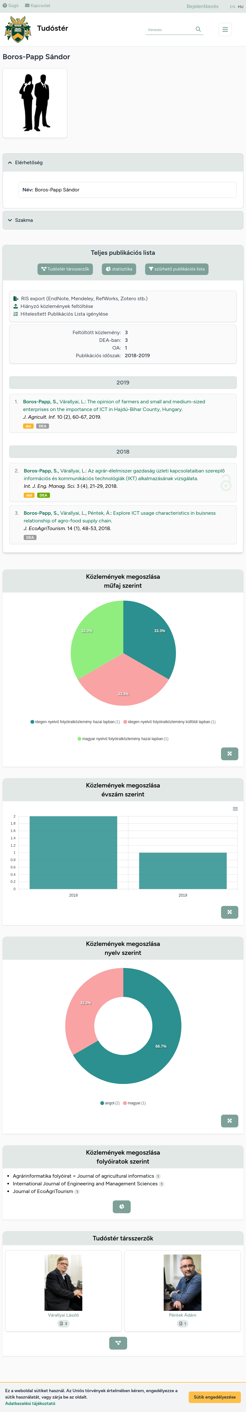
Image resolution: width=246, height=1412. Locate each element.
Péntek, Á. (99, 513)
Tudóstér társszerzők (65, 269)
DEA (42, 426)
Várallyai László (63, 1315)
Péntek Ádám (182, 1315)
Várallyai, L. (72, 402)
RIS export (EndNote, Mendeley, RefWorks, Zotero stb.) (80, 298)
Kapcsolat (37, 5)
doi (28, 426)
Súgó (11, 5)
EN (232, 6)
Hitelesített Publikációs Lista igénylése (60, 314)
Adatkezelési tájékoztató (30, 1403)
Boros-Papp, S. (40, 402)
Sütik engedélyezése (215, 1397)
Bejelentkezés (202, 6)
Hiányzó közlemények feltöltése (53, 306)
